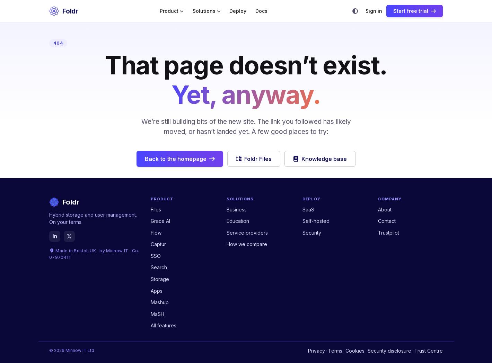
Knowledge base (320, 158)
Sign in (374, 11)
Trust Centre (428, 351)
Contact (387, 221)
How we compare (247, 244)
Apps (156, 291)
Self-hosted (316, 221)
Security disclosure (389, 351)
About (385, 209)
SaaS (308, 209)
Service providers (247, 233)
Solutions (207, 11)
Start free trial (414, 11)
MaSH (157, 314)
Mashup (160, 302)
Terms (335, 351)
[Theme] (355, 11)
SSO (156, 256)
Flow (156, 233)
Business (237, 209)
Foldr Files (254, 158)
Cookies (354, 351)
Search (159, 267)
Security (311, 233)
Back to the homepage (180, 158)
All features (163, 325)
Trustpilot (388, 233)
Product (172, 11)
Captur (158, 244)
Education (238, 221)
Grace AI (160, 221)
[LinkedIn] (54, 236)
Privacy (316, 351)
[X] (69, 236)
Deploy (237, 11)
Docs (261, 11)
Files (156, 209)
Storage (160, 279)
